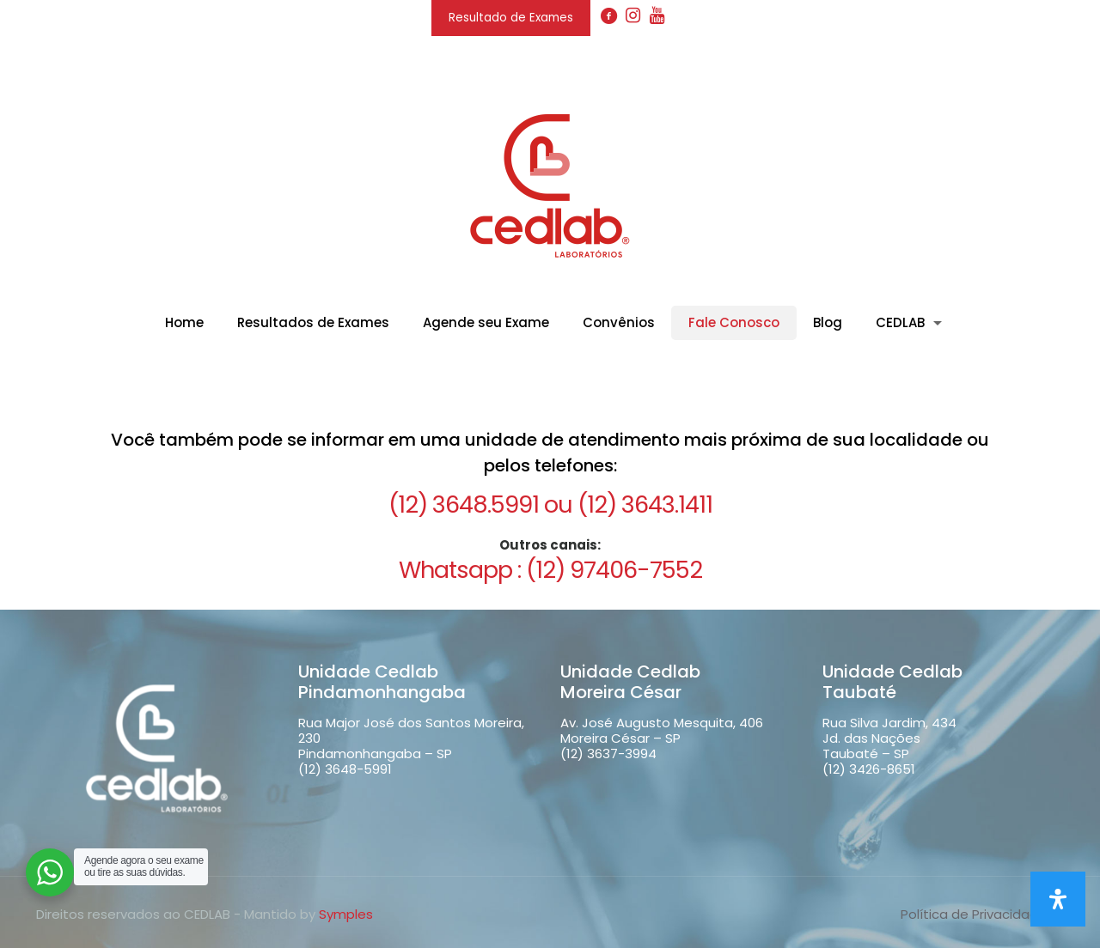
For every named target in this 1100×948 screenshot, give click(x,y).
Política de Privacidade (974, 914)
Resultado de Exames (511, 17)
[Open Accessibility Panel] (1057, 899)
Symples (346, 914)
